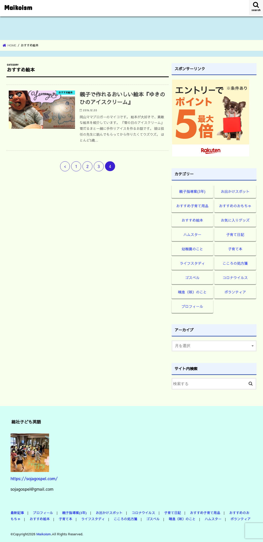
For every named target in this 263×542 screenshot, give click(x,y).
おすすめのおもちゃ (235, 205)
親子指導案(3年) (192, 191)
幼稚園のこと (192, 248)
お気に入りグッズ (235, 220)
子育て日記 (235, 234)
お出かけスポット (235, 191)
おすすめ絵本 (192, 220)
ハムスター (192, 234)
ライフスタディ (192, 263)
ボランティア (235, 291)
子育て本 (235, 248)
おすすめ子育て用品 (192, 205)
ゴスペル (192, 277)
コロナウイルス (235, 277)
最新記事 (17, 512)
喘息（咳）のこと (192, 291)
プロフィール (192, 306)
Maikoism (18, 7)
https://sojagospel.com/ (34, 478)
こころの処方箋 (235, 263)
